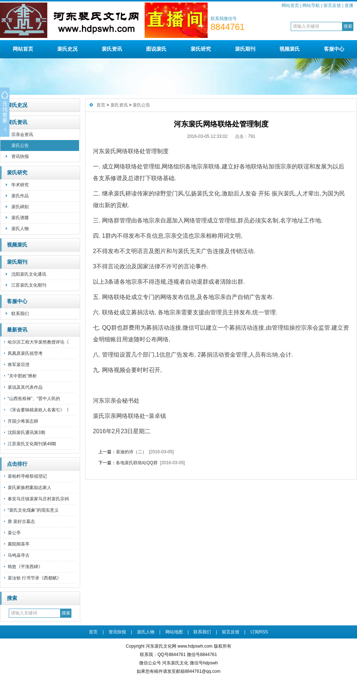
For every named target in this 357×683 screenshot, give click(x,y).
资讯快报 (20, 156)
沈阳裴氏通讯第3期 (26, 432)
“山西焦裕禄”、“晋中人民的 (34, 398)
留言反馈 (332, 5)
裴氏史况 (67, 49)
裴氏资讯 (112, 49)
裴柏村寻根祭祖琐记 (27, 476)
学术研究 (20, 184)
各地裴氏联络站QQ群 (137, 462)
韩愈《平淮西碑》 (25, 566)
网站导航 (311, 5)
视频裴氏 (289, 49)
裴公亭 (14, 532)
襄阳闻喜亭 (19, 544)
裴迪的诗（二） (131, 451)
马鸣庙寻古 (19, 555)
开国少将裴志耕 (23, 421)
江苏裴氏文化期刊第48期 (32, 443)
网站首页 (290, 5)
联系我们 (20, 313)
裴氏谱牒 (20, 217)
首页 (101, 105)
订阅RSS (259, 632)
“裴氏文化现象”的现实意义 (33, 510)
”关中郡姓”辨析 (22, 376)
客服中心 (334, 49)
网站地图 (174, 632)
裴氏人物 (20, 228)
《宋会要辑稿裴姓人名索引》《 (38, 409)
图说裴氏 (156, 49)
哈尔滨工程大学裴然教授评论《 (38, 342)
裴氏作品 (20, 195)
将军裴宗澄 (19, 364)
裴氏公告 (20, 145)
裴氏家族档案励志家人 (29, 487)
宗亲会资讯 (22, 134)
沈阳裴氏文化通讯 (28, 274)
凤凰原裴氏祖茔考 (25, 353)
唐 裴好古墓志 (21, 521)
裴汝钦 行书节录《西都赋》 (34, 578)
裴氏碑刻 (20, 206)
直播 (349, 5)
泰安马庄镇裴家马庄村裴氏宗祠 (38, 498)
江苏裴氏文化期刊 (28, 285)
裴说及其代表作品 (25, 387)
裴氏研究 (201, 49)
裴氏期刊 (245, 49)
